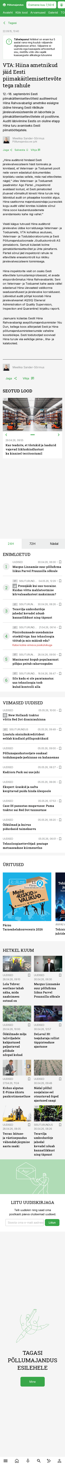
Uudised (17, 562)
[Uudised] (17, 1461)
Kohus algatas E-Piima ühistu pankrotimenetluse (16, 1092)
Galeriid (53, 12)
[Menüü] (5, 1461)
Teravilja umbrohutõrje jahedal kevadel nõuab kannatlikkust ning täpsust (32, 613)
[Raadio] (28, 1461)
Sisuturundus (28, 581)
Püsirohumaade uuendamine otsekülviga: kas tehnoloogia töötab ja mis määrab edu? (33, 636)
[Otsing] (39, 1461)
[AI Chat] (49, 1461)
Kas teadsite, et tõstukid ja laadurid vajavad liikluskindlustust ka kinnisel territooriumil (31, 449)
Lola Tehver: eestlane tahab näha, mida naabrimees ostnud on (13, 992)
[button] (25, 1222)
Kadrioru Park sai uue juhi (21, 772)
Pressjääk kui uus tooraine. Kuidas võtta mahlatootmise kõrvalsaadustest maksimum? (34, 590)
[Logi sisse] (59, 1461)
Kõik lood (21, 12)
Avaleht (8, 12)
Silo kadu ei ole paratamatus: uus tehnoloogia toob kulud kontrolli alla (33, 683)
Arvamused (37, 12)
